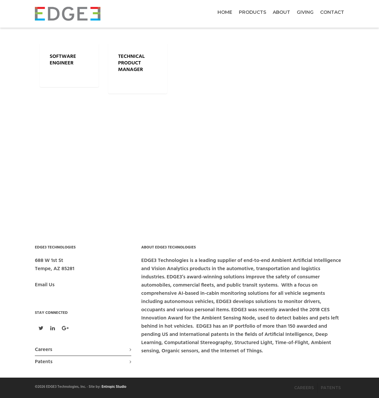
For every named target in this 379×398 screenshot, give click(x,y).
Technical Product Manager (131, 63)
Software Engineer (63, 59)
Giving (305, 12)
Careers (43, 349)
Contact (332, 12)
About (281, 12)
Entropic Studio (114, 387)
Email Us (45, 285)
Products (252, 12)
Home (224, 12)
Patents (43, 362)
